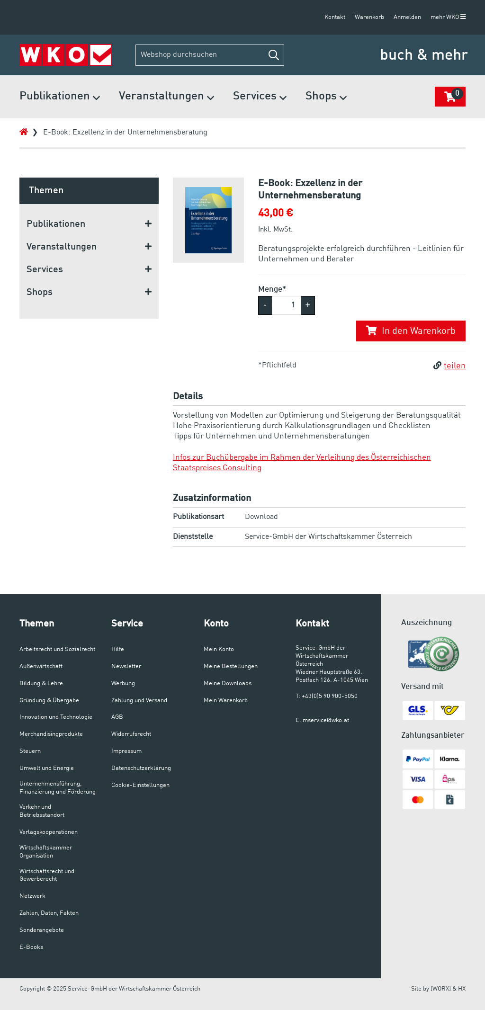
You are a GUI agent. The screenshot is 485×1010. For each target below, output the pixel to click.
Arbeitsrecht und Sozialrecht (57, 649)
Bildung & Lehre (41, 683)
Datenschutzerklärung (141, 768)
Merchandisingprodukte (51, 734)
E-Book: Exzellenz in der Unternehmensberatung (125, 132)
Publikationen (59, 97)
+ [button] (308, 305)
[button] (273, 55)
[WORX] (441, 989)
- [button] (265, 305)
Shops (326, 97)
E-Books (31, 947)
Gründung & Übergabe (49, 700)
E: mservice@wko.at (322, 720)
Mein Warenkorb (226, 700)
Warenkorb (369, 17)
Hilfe (117, 649)
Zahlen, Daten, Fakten (49, 913)
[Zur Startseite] (65, 55)
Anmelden (407, 17)
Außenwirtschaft (41, 666)
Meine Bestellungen (231, 666)
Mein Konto (219, 649)
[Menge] (286, 305)
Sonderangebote (41, 930)
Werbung (123, 683)
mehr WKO (448, 17)
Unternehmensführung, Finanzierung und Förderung (57, 788)
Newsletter (126, 666)
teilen (449, 365)
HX (462, 989)
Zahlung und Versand (139, 700)
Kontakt (334, 17)
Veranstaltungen (166, 97)
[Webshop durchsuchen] (209, 55)
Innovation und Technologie (55, 717)
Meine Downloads (227, 683)
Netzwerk (32, 896)
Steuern (30, 751)
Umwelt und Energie (46, 768)
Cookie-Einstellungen (140, 785)
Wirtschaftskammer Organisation (45, 852)
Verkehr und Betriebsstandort (41, 811)
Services (260, 97)
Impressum (126, 751)
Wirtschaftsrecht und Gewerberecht (46, 875)
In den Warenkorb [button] (411, 331)
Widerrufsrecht (131, 734)
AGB (117, 717)
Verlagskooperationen (48, 832)
